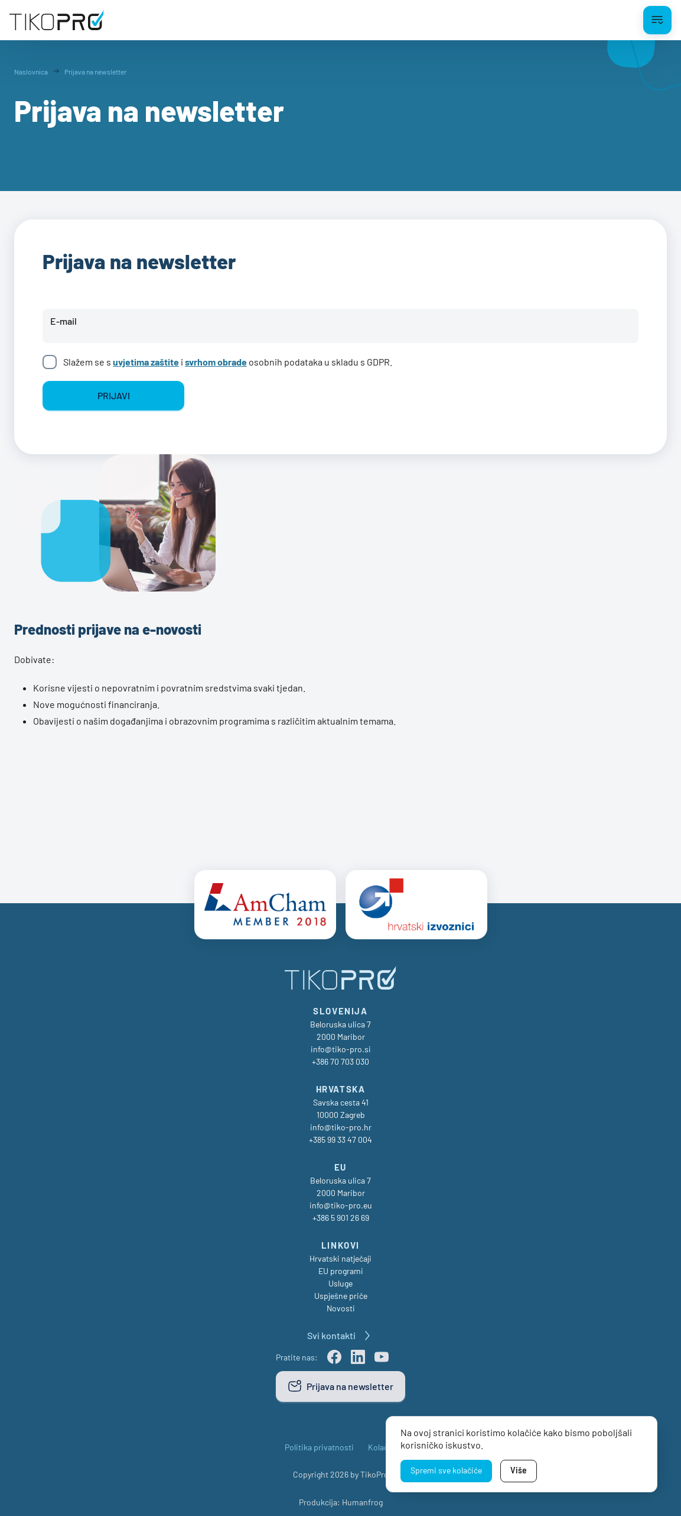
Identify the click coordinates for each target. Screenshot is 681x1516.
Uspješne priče (340, 1290)
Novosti (341, 1302)
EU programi (340, 1265)
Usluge (340, 1277)
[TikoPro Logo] (56, 20)
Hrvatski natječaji (340, 1252)
